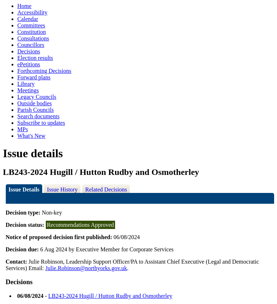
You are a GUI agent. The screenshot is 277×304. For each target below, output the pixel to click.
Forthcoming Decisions (44, 71)
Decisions (28, 51)
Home (24, 6)
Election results (35, 58)
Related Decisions (106, 189)
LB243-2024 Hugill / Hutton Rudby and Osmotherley (110, 296)
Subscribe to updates (41, 123)
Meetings (28, 90)
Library (26, 84)
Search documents (38, 116)
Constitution (31, 32)
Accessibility (32, 12)
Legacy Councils (36, 97)
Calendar (27, 19)
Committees (31, 25)
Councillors (30, 45)
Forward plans (33, 77)
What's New (31, 136)
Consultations (33, 38)
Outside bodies (34, 103)
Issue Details (24, 189)
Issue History (62, 189)
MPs (22, 129)
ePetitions (28, 64)
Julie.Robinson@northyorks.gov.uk (86, 268)
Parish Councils (35, 110)
